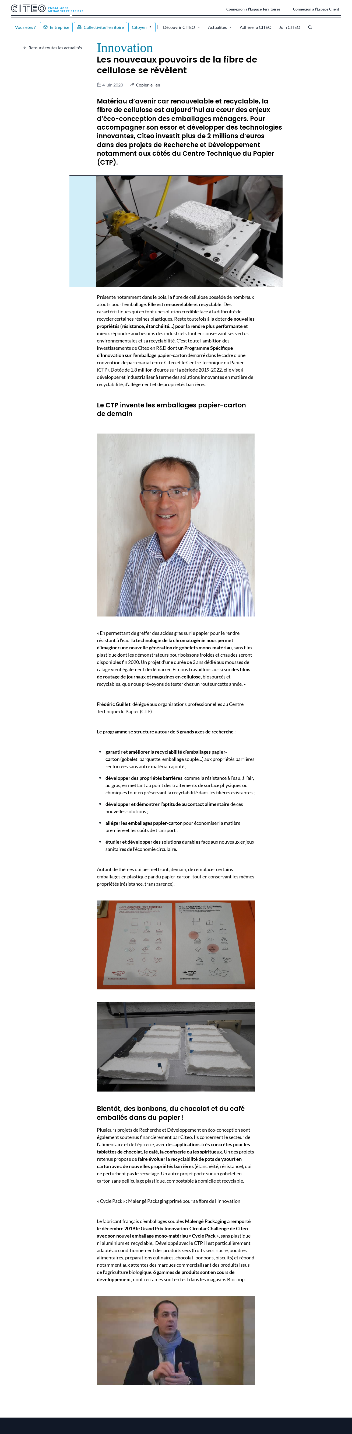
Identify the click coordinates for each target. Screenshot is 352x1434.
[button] (145, 85)
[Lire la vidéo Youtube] (176, 1340)
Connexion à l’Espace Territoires (253, 9)
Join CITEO (289, 27)
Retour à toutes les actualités (55, 47)
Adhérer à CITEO (256, 27)
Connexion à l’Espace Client (316, 9)
